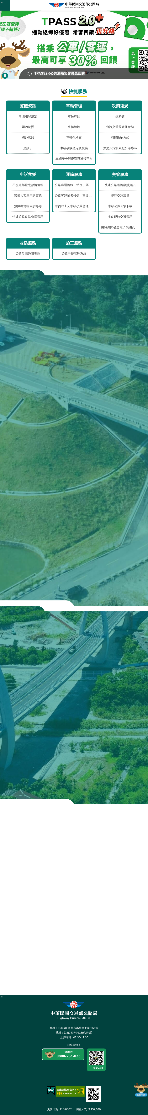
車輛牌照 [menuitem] (74, 116)
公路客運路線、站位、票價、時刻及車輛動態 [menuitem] (75, 185)
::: (2, 1)
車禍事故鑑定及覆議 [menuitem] (74, 148)
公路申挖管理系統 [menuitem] (74, 253)
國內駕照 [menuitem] (28, 127)
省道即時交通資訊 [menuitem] (120, 216)
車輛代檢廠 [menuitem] (74, 137)
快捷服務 (78, 91)
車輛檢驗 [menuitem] (74, 127)
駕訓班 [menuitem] (28, 148)
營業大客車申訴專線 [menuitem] (28, 195)
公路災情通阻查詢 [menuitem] (28, 253)
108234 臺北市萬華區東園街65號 (78, 1027)
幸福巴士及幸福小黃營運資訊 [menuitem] (75, 206)
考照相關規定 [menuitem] (28, 116)
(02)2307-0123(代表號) (78, 1032)
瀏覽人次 (81, 1109)
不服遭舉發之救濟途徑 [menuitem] (28, 185)
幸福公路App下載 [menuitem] (120, 206)
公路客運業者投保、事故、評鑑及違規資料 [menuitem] (75, 195)
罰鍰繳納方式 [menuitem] (120, 137)
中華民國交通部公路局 (74, 5)
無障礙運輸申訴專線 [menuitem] (28, 206)
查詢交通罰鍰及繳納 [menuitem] (120, 127)
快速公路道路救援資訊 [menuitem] (28, 216)
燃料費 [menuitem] (120, 116)
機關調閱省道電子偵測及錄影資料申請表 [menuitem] (121, 227)
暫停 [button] (5, 76)
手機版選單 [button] (5, 5)
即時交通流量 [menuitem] (120, 195)
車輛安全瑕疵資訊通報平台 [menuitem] (74, 158)
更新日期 (52, 1109)
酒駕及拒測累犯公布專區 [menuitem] (120, 148)
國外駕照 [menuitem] (28, 137)
